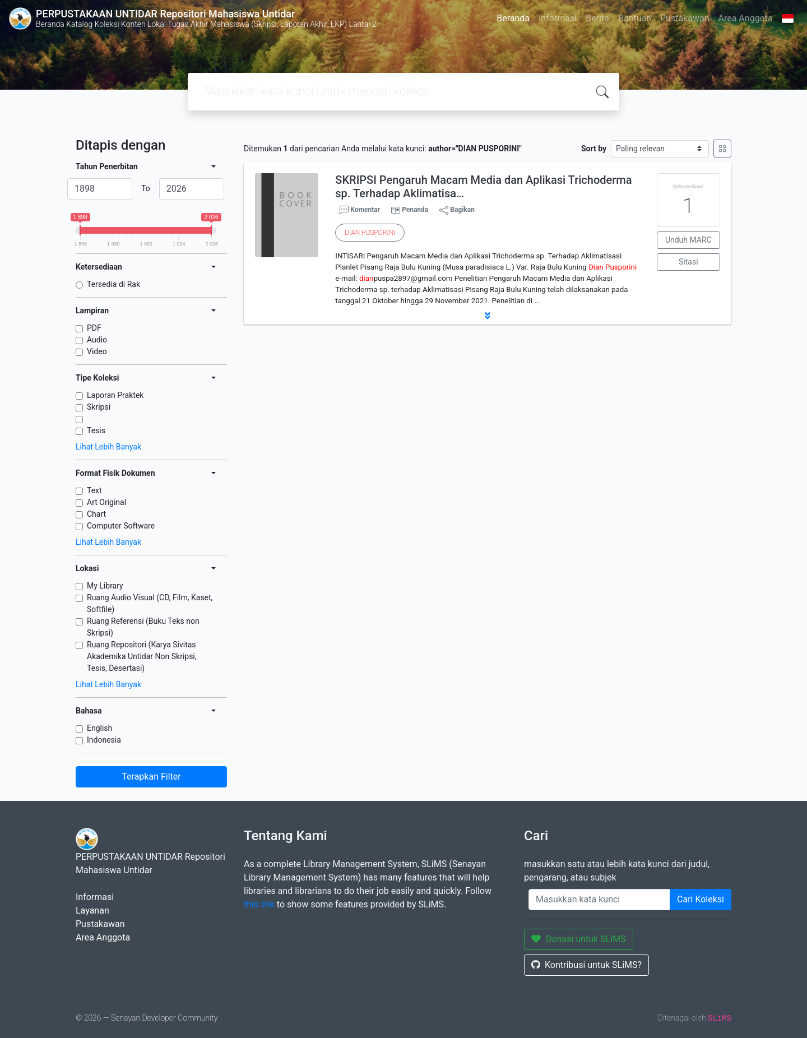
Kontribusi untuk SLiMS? (586, 965)
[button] (487, 316)
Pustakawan (684, 18)
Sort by (593, 148)
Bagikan (457, 210)
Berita (597, 18)
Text (94, 490)
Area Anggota (745, 18)
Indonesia (104, 739)
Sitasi (688, 261)
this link (259, 904)
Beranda (513, 18)
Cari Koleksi (700, 899)
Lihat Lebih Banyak (108, 446)
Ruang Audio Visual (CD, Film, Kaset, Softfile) (149, 603)
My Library (105, 585)
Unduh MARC (688, 239)
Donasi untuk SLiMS (578, 939)
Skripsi (98, 406)
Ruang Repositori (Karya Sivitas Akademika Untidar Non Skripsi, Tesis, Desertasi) (142, 656)
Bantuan (634, 18)
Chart (96, 513)
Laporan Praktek (115, 395)
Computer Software (121, 525)
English (99, 728)
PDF (94, 327)
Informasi (558, 18)
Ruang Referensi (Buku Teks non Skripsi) (143, 627)
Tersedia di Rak (113, 284)
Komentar (360, 210)
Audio (97, 339)
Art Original (106, 502)
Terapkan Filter (151, 776)
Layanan (92, 910)
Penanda (415, 210)
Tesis (96, 430)
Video (97, 351)
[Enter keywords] (599, 899)
